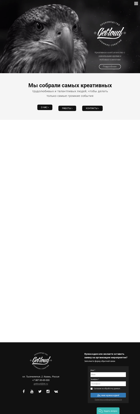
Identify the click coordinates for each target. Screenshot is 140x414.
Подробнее (110, 66)
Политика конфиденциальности (108, 397)
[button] (108, 410)
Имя (93, 368)
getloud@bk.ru (41, 381)
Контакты (90, 106)
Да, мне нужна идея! (108, 393)
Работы (67, 106)
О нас (47, 106)
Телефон (95, 377)
